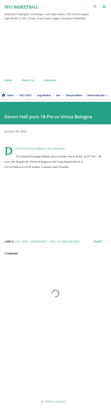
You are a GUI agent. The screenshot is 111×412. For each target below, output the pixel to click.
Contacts (50, 80)
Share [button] (98, 241)
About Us (28, 80)
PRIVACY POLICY (55, 401)
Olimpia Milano (69, 241)
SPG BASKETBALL (21, 7)
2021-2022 (22, 241)
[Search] (95, 7)
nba (53, 241)
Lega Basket (39, 241)
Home (8, 80)
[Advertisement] (55, 49)
